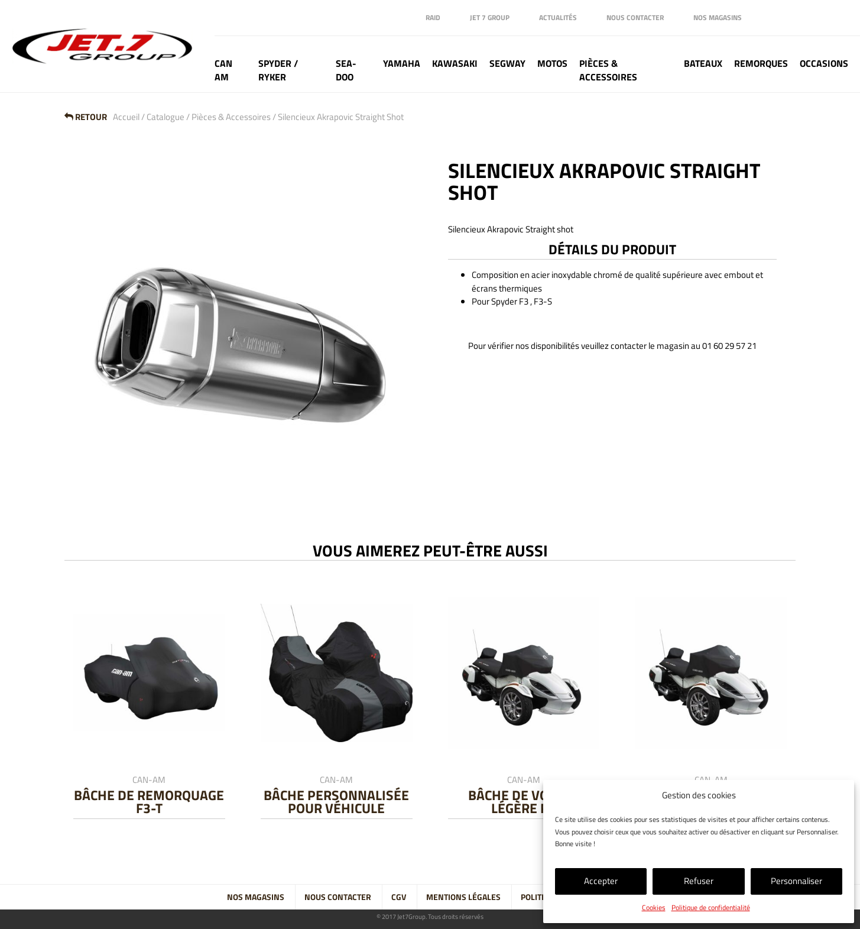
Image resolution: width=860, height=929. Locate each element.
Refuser (698, 881)
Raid (433, 17)
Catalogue (165, 117)
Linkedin (792, 18)
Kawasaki (455, 63)
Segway (507, 63)
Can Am (223, 70)
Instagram (816, 18)
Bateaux (703, 63)
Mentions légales (463, 897)
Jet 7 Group (489, 17)
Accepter (601, 881)
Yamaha (401, 63)
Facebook (768, 18)
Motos (552, 63)
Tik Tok (839, 18)
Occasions (824, 63)
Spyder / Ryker (278, 70)
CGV (398, 897)
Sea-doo (346, 70)
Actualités (558, 17)
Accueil (126, 117)
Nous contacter (635, 17)
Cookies (654, 907)
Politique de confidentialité (710, 907)
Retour (85, 117)
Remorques (761, 63)
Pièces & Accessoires (608, 70)
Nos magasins (717, 17)
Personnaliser (796, 881)
